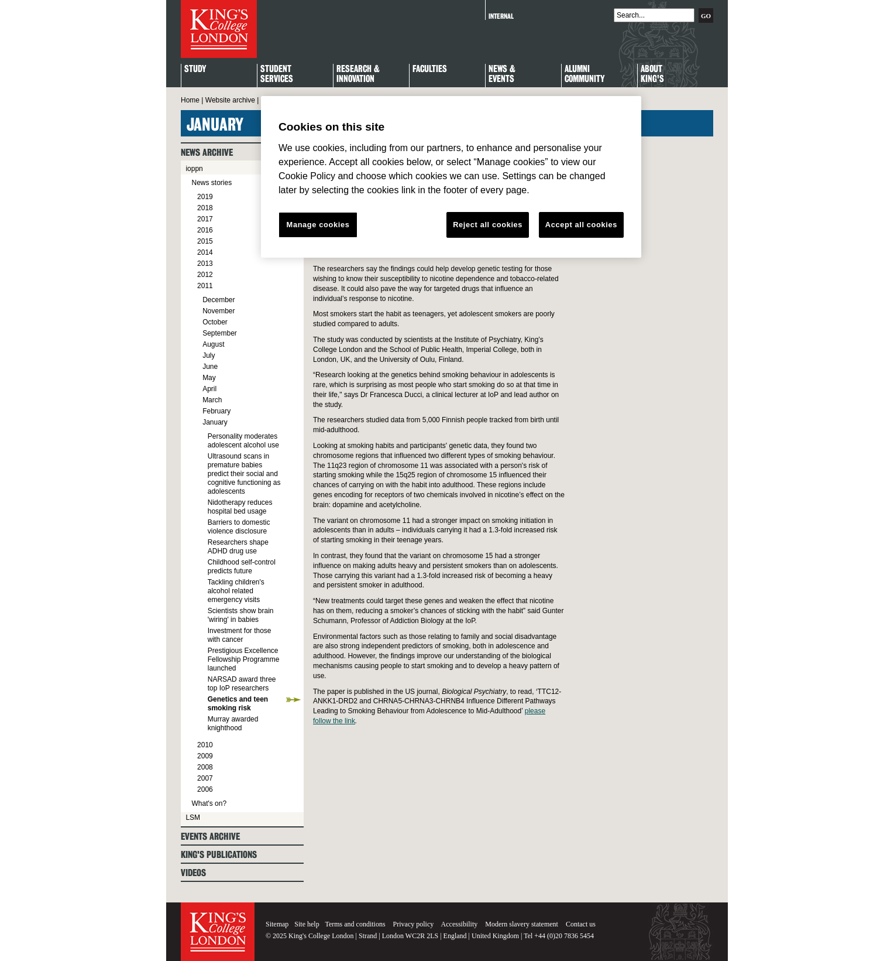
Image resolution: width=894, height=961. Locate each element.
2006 (205, 789)
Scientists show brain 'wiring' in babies (241, 615)
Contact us (581, 924)
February (216, 411)
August (213, 344)
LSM (192, 817)
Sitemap (277, 924)
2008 (205, 767)
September (219, 333)
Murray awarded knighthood (233, 723)
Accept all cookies (581, 224)
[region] (451, 177)
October (215, 322)
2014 (205, 252)
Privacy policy (413, 924)
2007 (205, 778)
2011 (205, 286)
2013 (205, 263)
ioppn (193, 169)
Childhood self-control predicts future (242, 566)
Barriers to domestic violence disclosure (239, 526)
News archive (207, 152)
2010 (205, 745)
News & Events (502, 74)
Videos (193, 873)
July (208, 355)
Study (195, 69)
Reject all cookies (487, 224)
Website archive (230, 100)
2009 (205, 756)
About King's (652, 74)
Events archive (210, 836)
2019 (205, 197)
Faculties (429, 69)
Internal (501, 16)
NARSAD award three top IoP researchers (242, 683)
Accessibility (459, 924)
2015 (205, 241)
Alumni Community (584, 74)
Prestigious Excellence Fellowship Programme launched (244, 659)
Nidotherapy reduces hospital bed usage (240, 506)
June (210, 366)
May (209, 378)
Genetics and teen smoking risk (238, 703)
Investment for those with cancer (239, 635)
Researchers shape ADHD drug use (238, 546)
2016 (205, 230)
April (209, 389)
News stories (211, 183)
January (215, 422)
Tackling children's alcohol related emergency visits (236, 591)
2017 (205, 219)
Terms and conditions (355, 924)
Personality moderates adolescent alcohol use (243, 440)
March (212, 400)
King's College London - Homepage (219, 29)
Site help (306, 924)
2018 (205, 208)
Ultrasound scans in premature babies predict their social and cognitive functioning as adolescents (244, 473)
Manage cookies (318, 224)
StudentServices (276, 74)
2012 (205, 275)
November (218, 311)
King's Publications (219, 854)
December (218, 300)
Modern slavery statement (521, 924)
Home (190, 100)
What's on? (208, 803)
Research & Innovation (358, 74)
